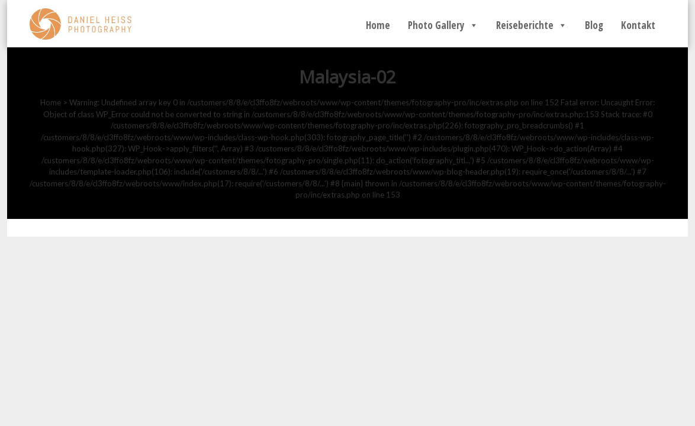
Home (378, 25)
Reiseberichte (531, 25)
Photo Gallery (443, 25)
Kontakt (638, 25)
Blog (594, 25)
